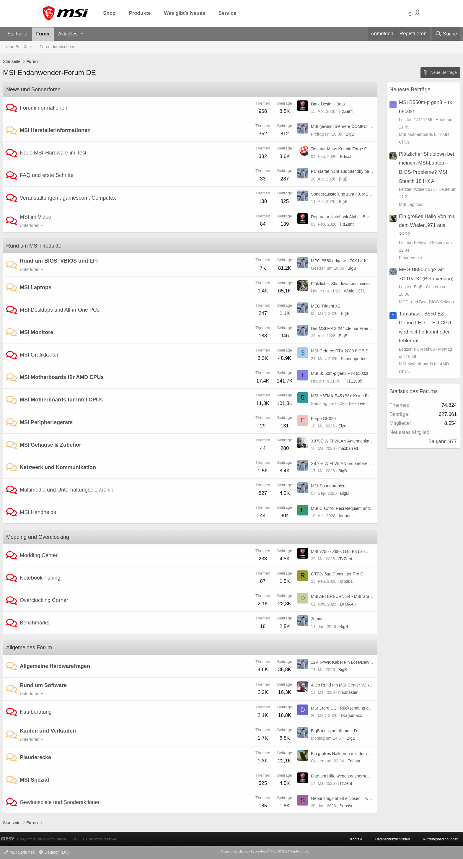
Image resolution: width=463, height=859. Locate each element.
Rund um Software (43, 685)
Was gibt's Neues (184, 13)
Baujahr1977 (442, 441)
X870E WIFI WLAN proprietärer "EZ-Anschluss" (354, 463)
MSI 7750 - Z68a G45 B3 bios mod (343, 551)
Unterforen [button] (29, 225)
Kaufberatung (36, 712)
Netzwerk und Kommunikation (58, 467)
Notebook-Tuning (40, 578)
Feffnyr (354, 761)
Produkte (140, 13)
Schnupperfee (353, 358)
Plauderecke (35, 757)
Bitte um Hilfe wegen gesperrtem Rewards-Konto (355, 776)
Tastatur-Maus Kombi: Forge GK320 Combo (351, 149)
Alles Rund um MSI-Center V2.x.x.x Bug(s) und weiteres (362, 685)
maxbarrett (348, 448)
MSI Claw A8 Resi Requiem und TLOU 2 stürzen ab (358, 508)
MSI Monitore (36, 332)
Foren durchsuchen (58, 46)
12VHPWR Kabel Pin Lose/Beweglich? (346, 662)
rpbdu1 (346, 581)
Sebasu (346, 805)
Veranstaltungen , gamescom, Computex (68, 198)
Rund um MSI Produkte (33, 246)
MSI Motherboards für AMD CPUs (62, 377)
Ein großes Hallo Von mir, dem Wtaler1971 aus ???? (359, 753)
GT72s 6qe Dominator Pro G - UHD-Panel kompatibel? (361, 574)
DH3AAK (348, 604)
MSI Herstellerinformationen (55, 130)
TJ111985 (353, 381)
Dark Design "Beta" (328, 104)
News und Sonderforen (33, 89)
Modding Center (39, 555)
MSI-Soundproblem (329, 486)
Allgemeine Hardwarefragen (55, 666)
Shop (109, 13)
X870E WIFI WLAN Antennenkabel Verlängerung (356, 441)
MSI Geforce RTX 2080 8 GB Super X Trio (350, 351)
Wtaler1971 (354, 291)
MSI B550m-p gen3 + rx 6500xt (339, 373)
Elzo (342, 426)
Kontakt (356, 839)
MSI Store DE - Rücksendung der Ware (347, 708)
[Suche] (446, 34)
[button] (82, 34)
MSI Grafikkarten (40, 355)
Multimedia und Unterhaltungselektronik (66, 490)
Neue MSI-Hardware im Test (53, 153)
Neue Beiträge (17, 46)
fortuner (346, 515)
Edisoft (346, 156)
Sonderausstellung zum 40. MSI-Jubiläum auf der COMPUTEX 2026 (373, 194)
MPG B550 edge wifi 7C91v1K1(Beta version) (353, 260)
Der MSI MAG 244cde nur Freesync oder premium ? (359, 328)
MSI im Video (35, 217)
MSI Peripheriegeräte (46, 422)
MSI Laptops (35, 287)
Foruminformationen (43, 108)
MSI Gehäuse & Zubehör (50, 445)
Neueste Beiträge (410, 89)
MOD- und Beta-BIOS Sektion (426, 302)
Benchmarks (34, 623)
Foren (42, 33)
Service (228, 13)
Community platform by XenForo (265, 851)
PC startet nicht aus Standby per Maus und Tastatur (358, 171)
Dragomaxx (351, 715)
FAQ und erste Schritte (47, 175)
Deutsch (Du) (54, 852)
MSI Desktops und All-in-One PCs (60, 310)
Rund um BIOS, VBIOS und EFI (59, 261)
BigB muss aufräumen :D (334, 730)
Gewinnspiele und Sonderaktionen (60, 802)
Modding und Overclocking (37, 537)
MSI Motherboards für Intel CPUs (61, 400)
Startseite (17, 33)
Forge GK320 (323, 418)
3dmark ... (320, 618)
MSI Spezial (34, 780)
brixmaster (348, 692)
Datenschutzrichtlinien (392, 839)
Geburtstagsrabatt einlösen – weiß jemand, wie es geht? (362, 798)
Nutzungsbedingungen (440, 839)
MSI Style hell (19, 852)
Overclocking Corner (44, 600)
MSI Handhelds (38, 512)
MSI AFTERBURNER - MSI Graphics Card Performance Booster (370, 596)
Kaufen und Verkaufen (48, 731)
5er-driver (358, 403)
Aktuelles (67, 33)
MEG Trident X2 (325, 306)
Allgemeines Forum (29, 647)
